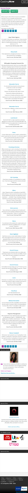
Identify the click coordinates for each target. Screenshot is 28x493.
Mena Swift (14, 51)
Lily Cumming (14, 177)
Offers (14, 478)
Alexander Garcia (14, 84)
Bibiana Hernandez (14, 300)
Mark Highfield (14, 234)
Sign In (24, 1)
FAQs (2, 478)
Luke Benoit (14, 118)
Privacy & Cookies (12, 480)
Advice (20, 478)
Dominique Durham (14, 147)
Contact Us (11, 481)
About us (8, 478)
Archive (3, 480)
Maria (14, 221)
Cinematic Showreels (14, 417)
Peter (14, 132)
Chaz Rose (14, 290)
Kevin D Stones (14, 250)
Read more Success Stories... (8, 373)
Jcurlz (14, 277)
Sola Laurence (14, 208)
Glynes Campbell (14, 333)
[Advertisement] (14, 389)
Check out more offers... (14, 426)
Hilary (14, 190)
